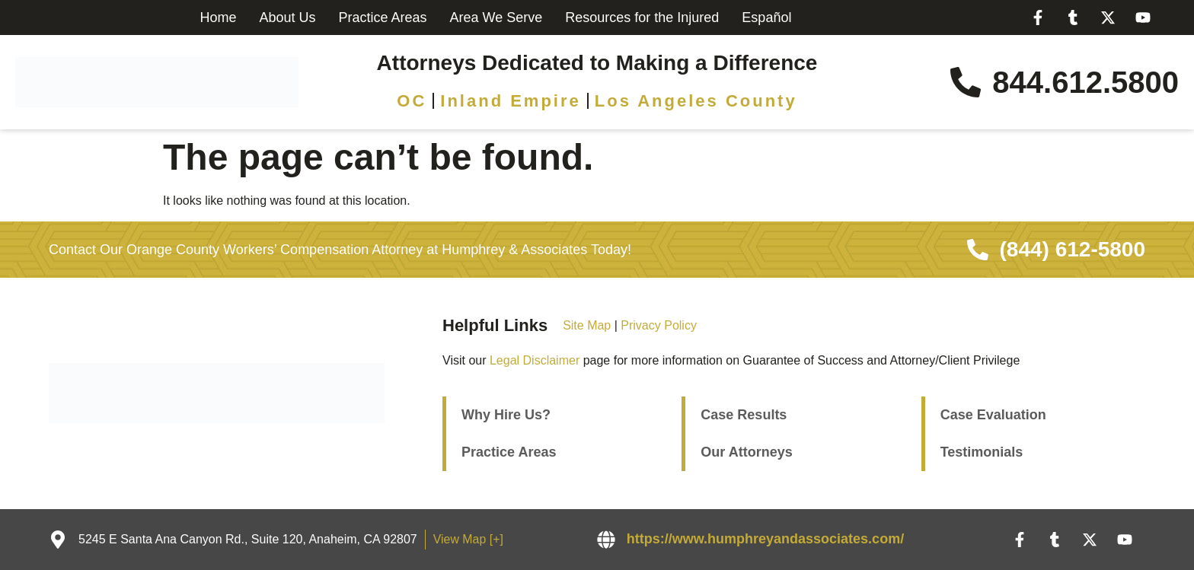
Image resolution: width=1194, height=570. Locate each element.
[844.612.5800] (965, 82)
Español (766, 17)
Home (218, 17)
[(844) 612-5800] (977, 249)
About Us (287, 17)
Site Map (587, 325)
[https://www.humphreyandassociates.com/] (606, 539)
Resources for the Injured (642, 17)
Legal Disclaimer (534, 360)
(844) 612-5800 (1072, 249)
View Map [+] (469, 539)
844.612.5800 (1085, 82)
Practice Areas (382, 17)
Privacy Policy (659, 325)
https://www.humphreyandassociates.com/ (765, 538)
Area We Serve (496, 17)
